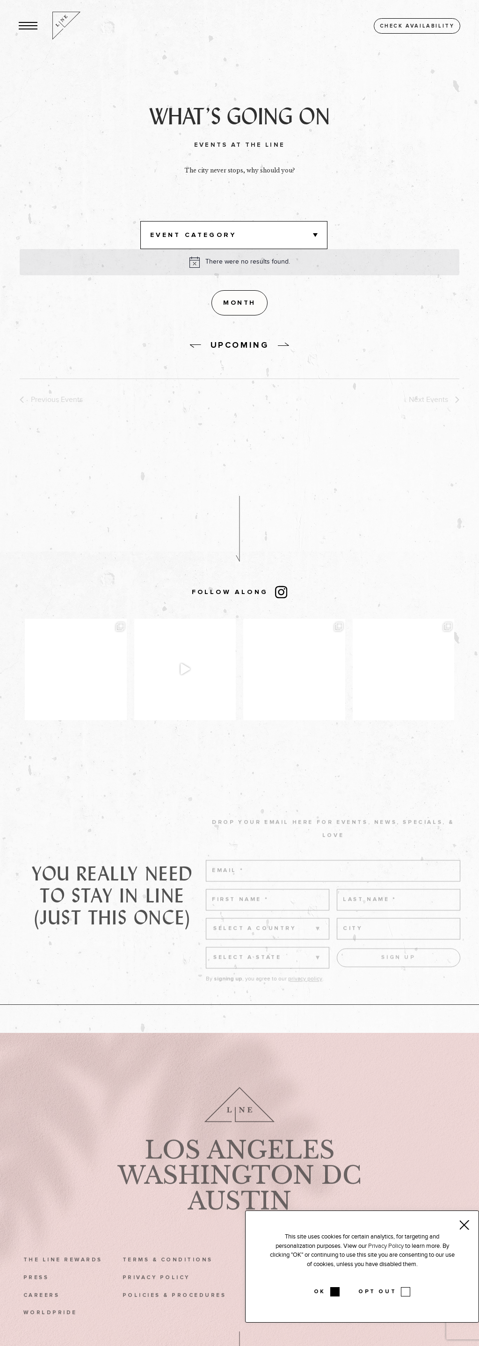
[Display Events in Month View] (239, 303)
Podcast (417, 1325)
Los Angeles (240, 1163)
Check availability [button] (417, 26)
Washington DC (239, 1188)
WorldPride (50, 1325)
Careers (41, 1308)
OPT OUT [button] (377, 1292)
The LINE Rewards (62, 1272)
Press (36, 1290)
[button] (28, 26)
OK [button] (320, 1292)
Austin (239, 1214)
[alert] (247, 262)
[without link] (195, 346)
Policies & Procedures (174, 1308)
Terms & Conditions (168, 1272)
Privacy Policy (156, 1290)
